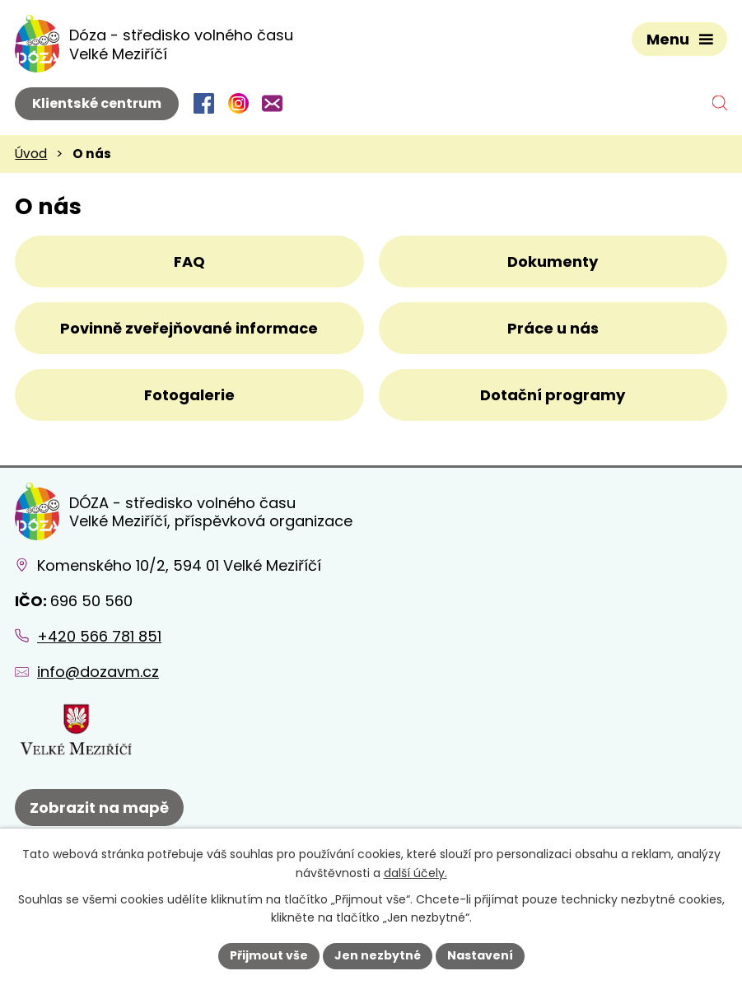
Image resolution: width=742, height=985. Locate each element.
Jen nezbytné (377, 955)
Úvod (31, 153)
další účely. (415, 873)
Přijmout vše (269, 955)
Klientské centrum (96, 103)
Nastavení (480, 955)
